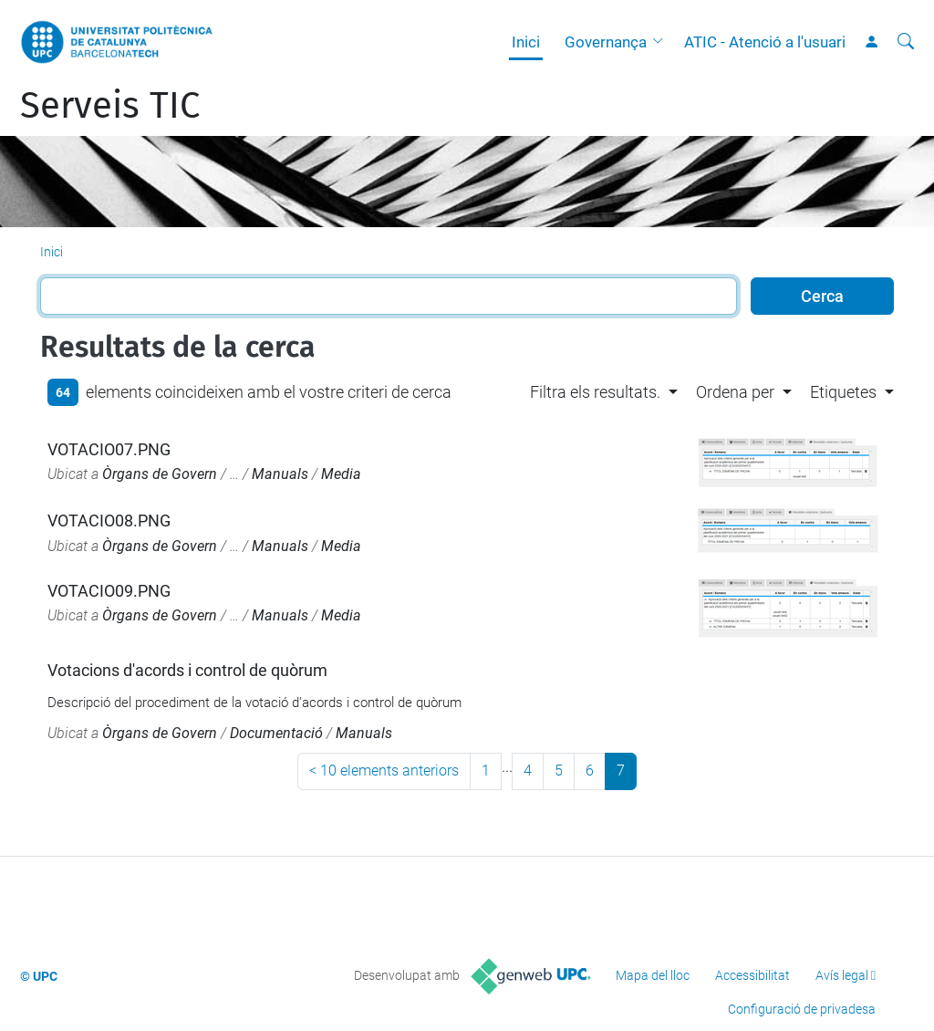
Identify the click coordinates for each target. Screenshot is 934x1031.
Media (341, 474)
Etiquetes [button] (843, 391)
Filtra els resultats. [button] (595, 391)
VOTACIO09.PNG (109, 590)
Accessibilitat (752, 975)
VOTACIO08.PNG (109, 520)
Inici (526, 42)
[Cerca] (906, 42)
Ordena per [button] (735, 391)
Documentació (276, 733)
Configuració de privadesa (802, 1009)
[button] (662, 42)
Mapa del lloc (653, 975)
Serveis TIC (110, 106)
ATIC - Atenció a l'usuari (765, 42)
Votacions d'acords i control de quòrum (187, 670)
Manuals (280, 474)
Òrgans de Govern (159, 474)
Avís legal (841, 975)
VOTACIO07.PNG (109, 449)
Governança (606, 42)
